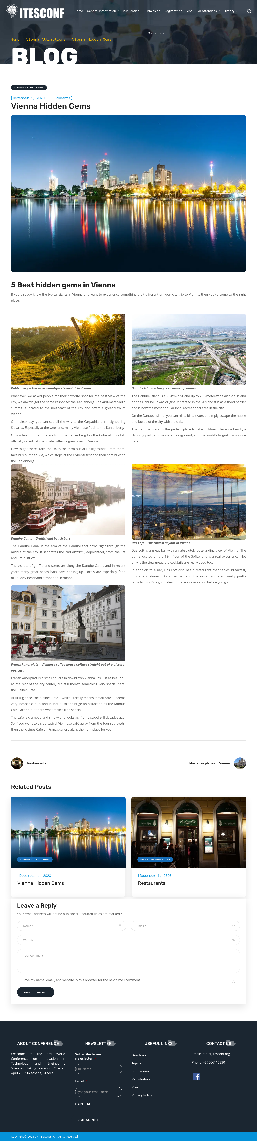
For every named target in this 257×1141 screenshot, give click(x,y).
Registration (141, 1079)
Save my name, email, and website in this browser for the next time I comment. (82, 980)
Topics (136, 1063)
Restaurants (151, 883)
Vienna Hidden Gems (40, 883)
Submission (140, 1071)
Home (15, 39)
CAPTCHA (82, 1104)
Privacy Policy (142, 1095)
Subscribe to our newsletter (88, 1056)
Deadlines (139, 1055)
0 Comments (60, 98)
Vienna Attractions (46, 39)
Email (81, 1081)
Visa (135, 1087)
